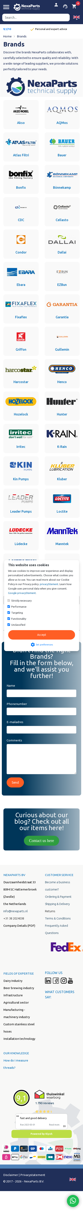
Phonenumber (17, 704)
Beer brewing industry (18, 988)
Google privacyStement (22, 593)
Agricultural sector (16, 1002)
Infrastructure (13, 995)
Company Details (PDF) (19, 925)
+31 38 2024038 (13, 918)
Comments (14, 740)
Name (11, 685)
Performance (19, 606)
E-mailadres (15, 722)
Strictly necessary (21, 600)
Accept (41, 634)
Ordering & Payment (58, 896)
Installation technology (19, 1038)
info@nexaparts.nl (15, 911)
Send (15, 782)
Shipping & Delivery (57, 904)
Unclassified (18, 624)
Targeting (17, 612)
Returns (50, 911)
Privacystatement (32, 1175)
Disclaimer (10, 1175)
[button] (76, 17)
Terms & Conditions (58, 918)
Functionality (18, 618)
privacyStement (49, 584)
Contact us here (41, 840)
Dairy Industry (12, 980)
